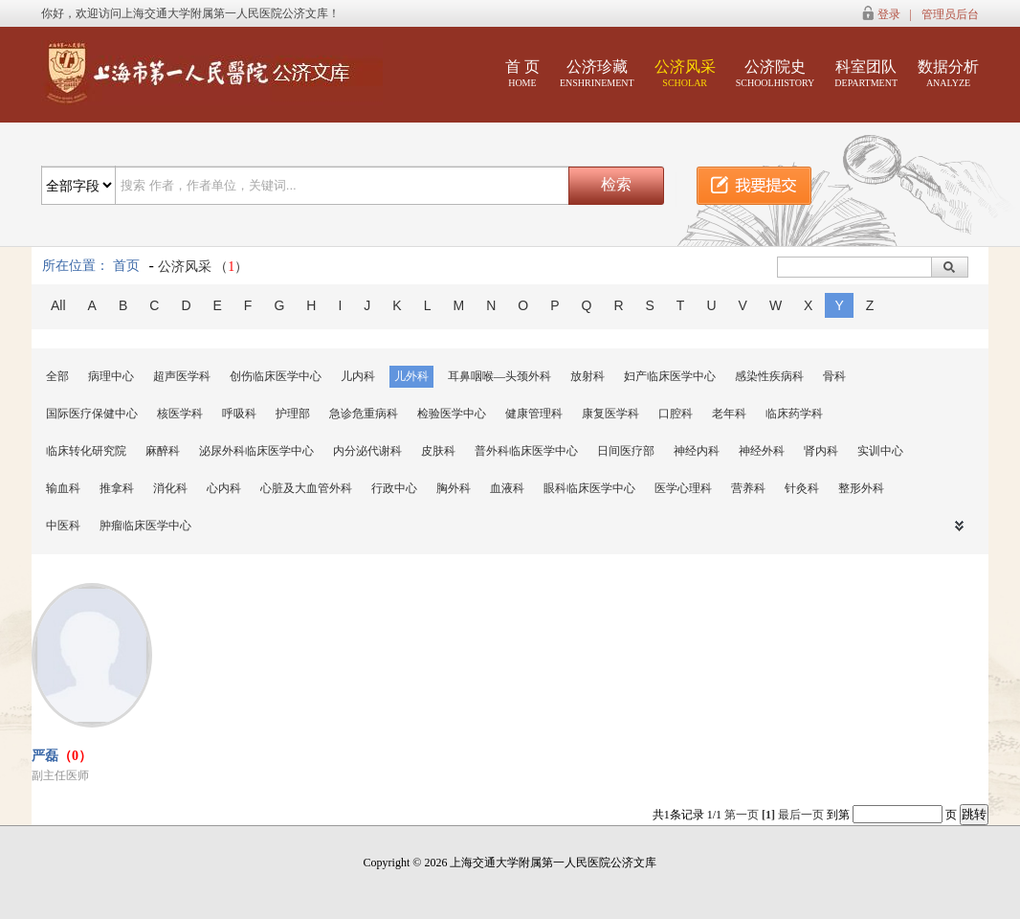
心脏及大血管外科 (306, 488)
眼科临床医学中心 (589, 488)
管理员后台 (950, 14)
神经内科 (697, 451)
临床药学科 (794, 413)
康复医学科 (610, 413)
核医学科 (180, 413)
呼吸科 (239, 413)
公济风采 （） (203, 266)
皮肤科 (438, 451)
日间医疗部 (625, 451)
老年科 (729, 413)
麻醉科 (162, 451)
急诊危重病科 (363, 413)
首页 (126, 265)
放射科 (587, 376)
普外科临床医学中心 (526, 451)
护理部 (293, 413)
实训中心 (880, 451)
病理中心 (111, 376)
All (58, 305)
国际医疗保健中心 (92, 413)
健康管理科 (534, 413)
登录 (888, 14)
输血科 (63, 488)
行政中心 (394, 488)
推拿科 (117, 488)
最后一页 (801, 814)
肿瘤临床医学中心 (145, 525)
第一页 (741, 814)
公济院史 (775, 73)
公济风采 (685, 73)
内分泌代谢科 (367, 451)
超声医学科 (182, 376)
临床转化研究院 (86, 451)
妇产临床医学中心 (670, 376)
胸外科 (453, 488)
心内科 (224, 488)
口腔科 (675, 413)
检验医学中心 (451, 413)
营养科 (748, 488)
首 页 (522, 73)
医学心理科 (683, 488)
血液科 (507, 488)
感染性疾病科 (769, 376)
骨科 (834, 376)
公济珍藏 (597, 73)
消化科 (170, 488)
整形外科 (861, 488)
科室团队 (866, 73)
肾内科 (821, 451)
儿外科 (411, 376)
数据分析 (948, 73)
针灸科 (802, 488)
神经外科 (762, 451)
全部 (57, 376)
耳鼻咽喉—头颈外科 (499, 376)
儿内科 (358, 376)
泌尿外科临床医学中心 (256, 451)
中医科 (63, 525)
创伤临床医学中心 (276, 376)
